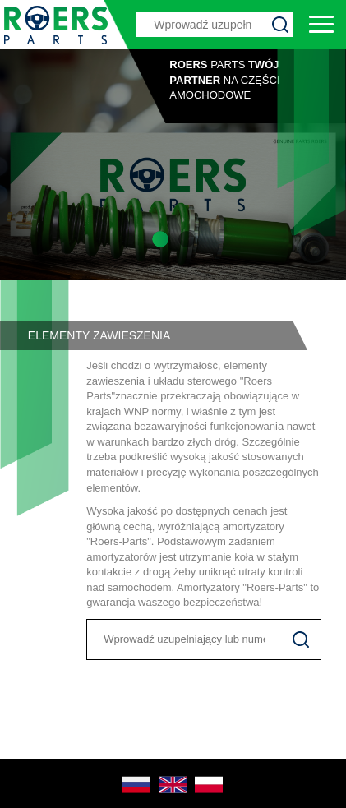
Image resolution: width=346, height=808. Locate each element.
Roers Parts (56, 24)
